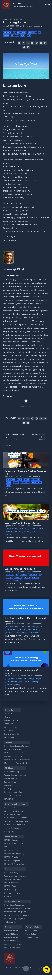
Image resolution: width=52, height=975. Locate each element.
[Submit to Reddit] (28, 47)
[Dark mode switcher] (46, 4)
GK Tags (7, 896)
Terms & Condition (32, 930)
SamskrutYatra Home (12, 734)
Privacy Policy (30, 934)
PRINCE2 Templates (12, 860)
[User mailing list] (18, 269)
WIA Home (8, 730)
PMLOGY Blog (10, 799)
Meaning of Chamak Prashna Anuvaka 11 (25, 472)
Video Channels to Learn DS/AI (16, 821)
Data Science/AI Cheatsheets (15, 818)
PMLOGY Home (10, 727)
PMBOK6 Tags (10, 886)
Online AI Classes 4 (12, 941)
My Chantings (9, 785)
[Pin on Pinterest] (36, 43)
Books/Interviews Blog (13, 792)
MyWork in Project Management (17, 759)
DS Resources (9, 807)
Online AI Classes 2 (12, 934)
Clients (7, 717)
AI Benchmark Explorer (13, 811)
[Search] (42, 4)
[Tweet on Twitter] (23, 43)
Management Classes (13, 944)
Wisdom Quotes (10, 778)
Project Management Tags (14, 883)
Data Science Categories (14, 905)
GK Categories (10, 922)
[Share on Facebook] (41, 43)
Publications (9, 737)
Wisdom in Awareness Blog (12, 19)
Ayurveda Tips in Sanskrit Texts (22, 523)
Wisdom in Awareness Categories (17, 908)
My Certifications (11, 720)
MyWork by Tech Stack (13, 756)
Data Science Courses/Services (16, 746)
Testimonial (9, 724)
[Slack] (14, 269)
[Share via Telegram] (32, 43)
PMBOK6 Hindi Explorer (13, 843)
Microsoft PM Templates (14, 864)
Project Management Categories (17, 915)
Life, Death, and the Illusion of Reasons (21, 672)
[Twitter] (23, 269)
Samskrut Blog (10, 782)
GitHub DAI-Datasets (12, 828)
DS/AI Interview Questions (15, 824)
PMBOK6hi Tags (10, 889)
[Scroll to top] (26, 969)
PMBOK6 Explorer (11, 840)
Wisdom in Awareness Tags (15, 876)
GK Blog (7, 789)
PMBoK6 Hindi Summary (14, 853)
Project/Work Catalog (12, 749)
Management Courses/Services (16, 763)
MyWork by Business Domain (16, 753)
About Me (8, 713)
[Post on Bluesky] (24, 47)
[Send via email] (45, 43)
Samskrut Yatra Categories (15, 912)
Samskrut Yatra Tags (12, 879)
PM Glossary (9, 847)
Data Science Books (12, 814)
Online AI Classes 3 (12, 937)
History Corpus (10, 831)
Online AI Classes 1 (12, 930)
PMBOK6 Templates (12, 857)
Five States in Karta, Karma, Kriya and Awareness (25, 620)
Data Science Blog (11, 771)
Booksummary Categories (14, 918)
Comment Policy (31, 937)
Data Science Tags (11, 872)
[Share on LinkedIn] (19, 43)
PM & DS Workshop (12, 947)
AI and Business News (13, 795)
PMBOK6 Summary (12, 850)
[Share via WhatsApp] (28, 43)
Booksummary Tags (12, 893)
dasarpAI (22, 4)
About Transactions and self (20, 568)
